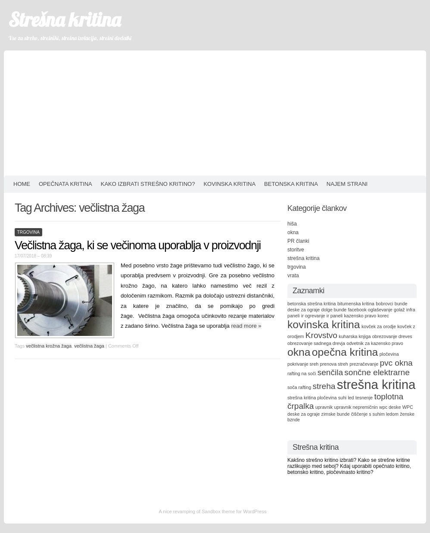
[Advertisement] (215, 110)
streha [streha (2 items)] (323, 386)
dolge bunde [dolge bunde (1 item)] (334, 309)
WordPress (254, 511)
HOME (21, 184)
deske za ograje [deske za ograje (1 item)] (303, 309)
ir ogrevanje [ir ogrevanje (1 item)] (313, 315)
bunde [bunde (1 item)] (401, 303)
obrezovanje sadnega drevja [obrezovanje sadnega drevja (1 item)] (316, 343)
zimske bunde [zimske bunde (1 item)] (335, 414)
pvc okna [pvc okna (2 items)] (396, 362)
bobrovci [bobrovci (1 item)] (384, 303)
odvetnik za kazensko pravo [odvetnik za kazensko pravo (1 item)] (374, 343)
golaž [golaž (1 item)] (399, 309)
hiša (292, 224)
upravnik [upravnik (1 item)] (324, 407)
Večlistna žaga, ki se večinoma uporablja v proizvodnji (138, 245)
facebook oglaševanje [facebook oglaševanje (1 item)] (370, 309)
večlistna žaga (89, 345)
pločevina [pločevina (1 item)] (389, 354)
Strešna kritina (64, 19)
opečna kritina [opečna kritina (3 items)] (345, 352)
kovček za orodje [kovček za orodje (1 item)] (378, 326)
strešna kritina (303, 258)
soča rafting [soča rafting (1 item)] (299, 387)
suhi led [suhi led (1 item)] (346, 397)
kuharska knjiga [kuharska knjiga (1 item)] (355, 336)
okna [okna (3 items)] (298, 352)
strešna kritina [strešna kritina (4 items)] (376, 384)
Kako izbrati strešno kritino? (148, 184)
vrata (293, 276)
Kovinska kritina (229, 184)
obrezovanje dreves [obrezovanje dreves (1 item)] (392, 336)
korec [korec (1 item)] (383, 315)
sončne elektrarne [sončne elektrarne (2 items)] (376, 372)
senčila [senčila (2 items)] (330, 372)
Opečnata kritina (65, 184)
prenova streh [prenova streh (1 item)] (334, 364)
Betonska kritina (291, 184)
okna (293, 232)
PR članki (298, 241)
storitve (295, 250)
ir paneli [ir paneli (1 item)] (335, 315)
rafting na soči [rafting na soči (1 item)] (301, 373)
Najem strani (347, 184)
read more (246, 326)
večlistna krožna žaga (49, 345)
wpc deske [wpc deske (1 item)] (390, 407)
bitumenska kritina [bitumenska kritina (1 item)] (355, 303)
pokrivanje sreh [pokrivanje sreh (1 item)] (302, 364)
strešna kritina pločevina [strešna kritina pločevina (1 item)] (312, 397)
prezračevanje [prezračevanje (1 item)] (363, 364)
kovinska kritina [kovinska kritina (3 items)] (323, 324)
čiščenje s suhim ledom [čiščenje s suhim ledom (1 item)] (375, 414)
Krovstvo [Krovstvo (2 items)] (321, 335)
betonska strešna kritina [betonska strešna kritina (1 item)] (311, 303)
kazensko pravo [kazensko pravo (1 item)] (360, 315)
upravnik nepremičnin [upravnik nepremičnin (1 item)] (355, 407)
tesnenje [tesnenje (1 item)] (364, 397)
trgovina (28, 232)
